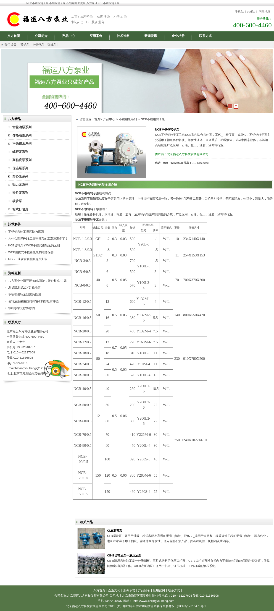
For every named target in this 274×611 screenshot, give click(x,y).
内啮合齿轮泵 (203, 134)
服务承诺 (129, 590)
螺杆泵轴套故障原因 (21, 308)
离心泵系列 (20, 176)
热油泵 (51, 44)
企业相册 (178, 36)
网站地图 (265, 11)
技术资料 (123, 36)
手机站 (239, 11)
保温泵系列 (20, 168)
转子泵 (25, 44)
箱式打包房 (20, 209)
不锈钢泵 (38, 44)
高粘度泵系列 (22, 160)
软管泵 (17, 201)
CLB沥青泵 (114, 530)
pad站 (251, 11)
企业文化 (114, 590)
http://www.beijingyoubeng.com (153, 601)
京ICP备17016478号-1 (191, 606)
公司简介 (41, 36)
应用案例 (96, 36)
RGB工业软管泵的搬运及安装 (27, 259)
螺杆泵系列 (20, 152)
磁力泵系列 (20, 184)
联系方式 (205, 36)
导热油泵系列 (22, 135)
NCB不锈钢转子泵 (153, 119)
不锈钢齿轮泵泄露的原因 (24, 294)
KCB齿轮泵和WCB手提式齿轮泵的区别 (34, 245)
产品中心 (68, 36)
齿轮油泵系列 (22, 127)
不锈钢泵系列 (128, 119)
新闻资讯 (150, 36)
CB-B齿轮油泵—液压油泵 (124, 555)
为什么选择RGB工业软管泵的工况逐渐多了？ (38, 238)
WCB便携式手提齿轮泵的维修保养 (31, 252)
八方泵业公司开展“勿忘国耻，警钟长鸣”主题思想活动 (37, 281)
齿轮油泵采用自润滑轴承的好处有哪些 (33, 301)
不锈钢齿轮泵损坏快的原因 (26, 231)
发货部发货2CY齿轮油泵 (24, 287)
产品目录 (144, 590)
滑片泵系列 (20, 193)
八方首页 (13, 36)
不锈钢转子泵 (170, 134)
